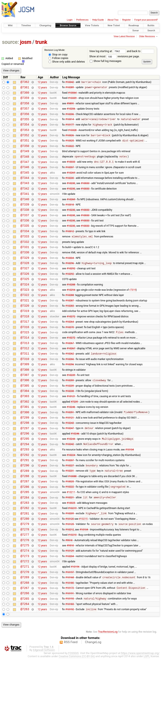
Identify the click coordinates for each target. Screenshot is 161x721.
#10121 (71, 433)
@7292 (25, 499)
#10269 (71, 183)
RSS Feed (71, 705)
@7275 (25, 601)
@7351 (25, 148)
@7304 (25, 428)
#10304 (69, 278)
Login (70, 19)
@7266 (25, 654)
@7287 (25, 529)
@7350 (25, 154)
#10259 (69, 416)
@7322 (25, 321)
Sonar (135, 30)
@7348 (25, 166)
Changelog (45, 25)
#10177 (69, 130)
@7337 (25, 231)
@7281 (25, 565)
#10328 (72, 136)
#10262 (69, 386)
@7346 (25, 178)
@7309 (25, 398)
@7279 (25, 577)
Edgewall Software (44, 712)
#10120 (69, 570)
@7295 (25, 481)
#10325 (69, 148)
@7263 (25, 672)
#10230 (69, 189)
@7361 (25, 88)
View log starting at (108, 51)
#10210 (72, 588)
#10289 (69, 88)
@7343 (25, 196)
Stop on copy (58, 54)
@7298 (25, 464)
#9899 (70, 106)
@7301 (25, 446)
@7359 (25, 100)
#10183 (69, 666)
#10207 (69, 177)
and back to (140, 51)
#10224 (71, 499)
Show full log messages (105, 61)
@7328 (25, 285)
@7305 (25, 422)
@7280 (25, 571)
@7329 (25, 279)
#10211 (71, 541)
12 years (42, 82)
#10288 (71, 308)
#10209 (69, 565)
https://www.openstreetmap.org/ (140, 716)
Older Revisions (147, 36)
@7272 (25, 618)
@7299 (25, 458)
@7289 (25, 517)
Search (151, 30)
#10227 (69, 511)
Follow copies (58, 58)
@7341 (25, 207)
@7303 (25, 434)
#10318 (69, 219)
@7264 (25, 666)
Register (126, 19)
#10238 (69, 428)
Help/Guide (98, 19)
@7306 (25, 416)
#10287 (69, 326)
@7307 (25, 410)
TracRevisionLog (108, 694)
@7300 (25, 452)
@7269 (25, 636)
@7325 (25, 303)
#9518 (69, 594)
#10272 (71, 344)
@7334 (25, 249)
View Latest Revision (124, 36)
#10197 (69, 630)
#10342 (69, 82)
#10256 (69, 398)
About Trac (113, 19)
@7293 (25, 493)
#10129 (69, 606)
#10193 (69, 660)
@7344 (25, 190)
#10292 (71, 290)
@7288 (25, 523)
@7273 (25, 613)
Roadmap (134, 25)
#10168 (69, 636)
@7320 (25, 333)
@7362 (25, 82)
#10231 (69, 517)
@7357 (25, 112)
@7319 (25, 338)
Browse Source (68, 25)
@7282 (25, 559)
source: (10, 42)
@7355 (25, 124)
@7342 (25, 202)
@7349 (25, 160)
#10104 (129, 493)
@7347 (25, 172)
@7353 (25, 136)
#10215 (83, 570)
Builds (151, 25)
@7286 (25, 535)
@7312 (25, 380)
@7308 (25, 404)
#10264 (69, 350)
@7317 (25, 350)
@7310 (25, 392)
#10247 (69, 469)
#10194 (75, 624)
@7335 (25, 243)
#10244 (71, 481)
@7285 (25, 541)
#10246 (71, 445)
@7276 (25, 595)
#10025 (69, 529)
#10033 (71, 171)
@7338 (25, 225)
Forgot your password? (146, 19)
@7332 (25, 261)
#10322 (69, 153)
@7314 (25, 368)
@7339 (25, 219)
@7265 (25, 660)
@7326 (25, 297)
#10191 (69, 654)
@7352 (25, 142)
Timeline (26, 25)
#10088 (72, 523)
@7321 (25, 327)
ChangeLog (93, 705)
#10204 (69, 612)
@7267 (25, 648)
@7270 (25, 630)
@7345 (25, 184)
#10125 (69, 577)
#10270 (69, 356)
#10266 (69, 392)
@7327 (25, 291)
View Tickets (92, 25)
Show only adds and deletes (66, 61)
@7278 (25, 583)
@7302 (25, 440)
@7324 (25, 309)
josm (25, 42)
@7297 (25, 470)
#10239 (71, 409)
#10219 (72, 558)
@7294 (25, 487)
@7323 (25, 315)
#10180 (69, 642)
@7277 (25, 589)
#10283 (69, 332)
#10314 (69, 124)
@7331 (25, 267)
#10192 (69, 672)
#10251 (69, 451)
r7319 (132, 314)
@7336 (25, 237)
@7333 (25, 255)
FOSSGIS (73, 716)
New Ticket (114, 25)
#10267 (69, 374)
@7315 (25, 362)
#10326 (69, 142)
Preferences (82, 19)
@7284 (25, 547)
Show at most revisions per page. (114, 56)
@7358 (25, 106)
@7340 (25, 214)
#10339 (72, 100)
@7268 (25, 642)
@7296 (25, 476)
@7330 (25, 273)
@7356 (25, 118)
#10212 (69, 582)
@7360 (25, 94)
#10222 (69, 535)
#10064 (72, 94)
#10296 (69, 285)
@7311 (25, 386)
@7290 (25, 511)
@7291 (25, 505)
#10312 (69, 249)
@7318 (25, 345)
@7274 (25, 606)
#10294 (71, 314)
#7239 (74, 439)
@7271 (25, 624)
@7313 (25, 374)
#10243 (69, 463)
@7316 (25, 357)
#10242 (69, 487)
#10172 (69, 648)
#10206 (71, 112)
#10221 (69, 547)
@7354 (25, 130)
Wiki (10, 25)
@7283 (25, 553)
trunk (41, 42)
